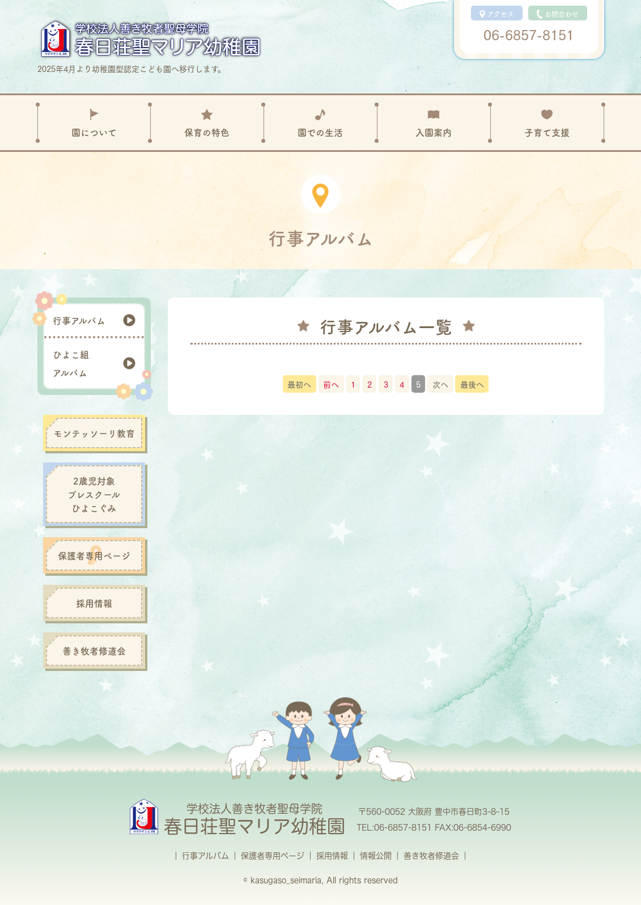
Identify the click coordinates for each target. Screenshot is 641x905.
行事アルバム (205, 855)
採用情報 (332, 855)
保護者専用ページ (272, 855)
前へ (331, 383)
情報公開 (376, 855)
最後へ (472, 383)
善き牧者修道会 (431, 855)
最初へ (299, 383)
